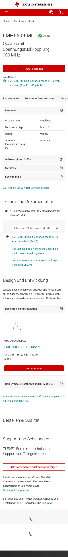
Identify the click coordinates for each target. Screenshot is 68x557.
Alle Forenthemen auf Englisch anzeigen (34, 467)
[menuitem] (31, 12)
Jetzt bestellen (34, 68)
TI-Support (47, 503)
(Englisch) (37, 85)
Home (6, 21)
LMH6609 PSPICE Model (22, 347)
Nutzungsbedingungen (16, 490)
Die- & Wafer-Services (26, 21)
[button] (6, 12)
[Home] (33, 4)
